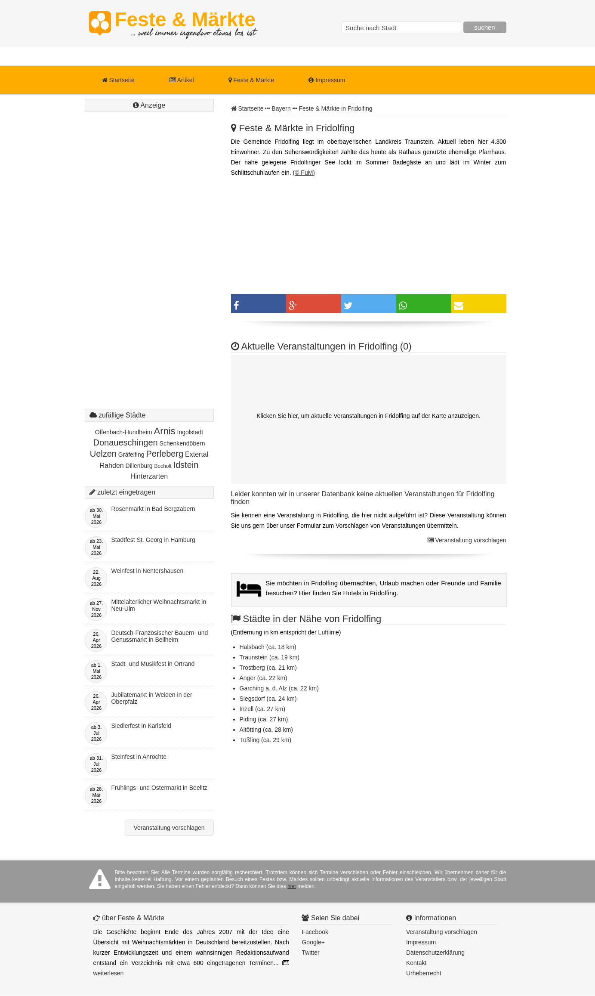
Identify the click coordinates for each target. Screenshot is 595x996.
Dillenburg (139, 465)
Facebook (315, 931)
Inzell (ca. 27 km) (263, 708)
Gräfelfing (131, 454)
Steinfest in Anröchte (138, 756)
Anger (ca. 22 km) (263, 677)
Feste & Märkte (185, 24)
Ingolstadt (190, 432)
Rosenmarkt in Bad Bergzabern (153, 508)
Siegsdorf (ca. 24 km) (268, 698)
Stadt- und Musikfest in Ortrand (153, 663)
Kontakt (416, 962)
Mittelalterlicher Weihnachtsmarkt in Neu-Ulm (159, 605)
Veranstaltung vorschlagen (466, 540)
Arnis (164, 431)
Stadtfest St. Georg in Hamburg (153, 539)
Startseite (118, 80)
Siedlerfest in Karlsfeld (141, 725)
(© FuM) (304, 172)
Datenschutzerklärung (435, 952)
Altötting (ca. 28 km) (266, 729)
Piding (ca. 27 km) (264, 719)
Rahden (112, 465)
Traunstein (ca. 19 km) (270, 657)
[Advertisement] (149, 269)
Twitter (310, 952)
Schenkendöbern (182, 443)
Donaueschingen (125, 442)
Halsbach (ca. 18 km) (268, 646)
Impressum (326, 80)
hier (291, 886)
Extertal (196, 454)
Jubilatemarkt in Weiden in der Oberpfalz (151, 698)
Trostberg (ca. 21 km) (268, 667)
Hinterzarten (149, 476)
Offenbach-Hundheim (123, 432)
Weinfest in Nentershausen (147, 570)
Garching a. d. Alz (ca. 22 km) (279, 688)
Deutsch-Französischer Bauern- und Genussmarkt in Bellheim (159, 636)
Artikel (181, 80)
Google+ (313, 942)
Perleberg (164, 453)
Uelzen (103, 453)
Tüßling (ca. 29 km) (266, 739)
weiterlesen (108, 973)
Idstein (185, 465)
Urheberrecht (423, 973)
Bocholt (163, 466)
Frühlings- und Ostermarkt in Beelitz (159, 787)
